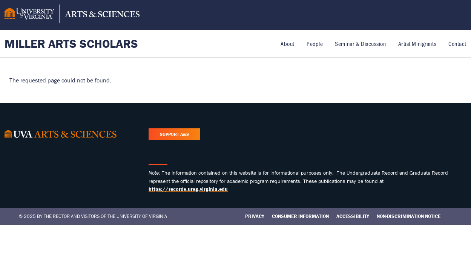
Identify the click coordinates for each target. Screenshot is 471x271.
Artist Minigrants (417, 43)
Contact (457, 43)
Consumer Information (300, 216)
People (315, 43)
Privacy (254, 216)
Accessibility (352, 216)
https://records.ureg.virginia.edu (188, 189)
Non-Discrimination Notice (408, 216)
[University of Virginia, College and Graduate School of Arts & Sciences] (72, 15)
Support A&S (174, 134)
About (288, 43)
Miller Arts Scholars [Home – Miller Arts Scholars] (71, 43)
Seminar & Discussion (360, 43)
